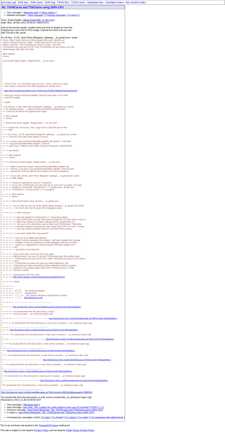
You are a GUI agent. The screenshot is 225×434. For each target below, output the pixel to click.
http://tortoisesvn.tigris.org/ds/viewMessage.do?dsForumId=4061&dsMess (47, 307)
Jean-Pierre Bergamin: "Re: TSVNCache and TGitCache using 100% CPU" (65, 410)
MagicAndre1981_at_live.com (38, 20)
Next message (35, 15)
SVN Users (36, 2)
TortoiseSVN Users (48, 425)
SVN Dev (23, 2)
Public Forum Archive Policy (80, 430)
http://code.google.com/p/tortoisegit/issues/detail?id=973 (39, 277)
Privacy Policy (41, 430)
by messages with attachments (107, 417)
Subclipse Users (114, 2)
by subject (71, 417)
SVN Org (50, 2)
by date (46, 417)
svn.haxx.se (8, 2)
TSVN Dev (63, 2)
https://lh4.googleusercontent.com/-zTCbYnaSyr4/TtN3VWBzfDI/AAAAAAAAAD (40, 91)
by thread (57, 417)
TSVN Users (78, 2)
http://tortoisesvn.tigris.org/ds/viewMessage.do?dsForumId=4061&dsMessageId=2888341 (46, 392)
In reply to (73, 15)
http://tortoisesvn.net (33, 298)
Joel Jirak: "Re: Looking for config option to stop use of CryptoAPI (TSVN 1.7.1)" (63, 407)
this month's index (136, 2)
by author (84, 417)
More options (48, 12)
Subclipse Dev (95, 2)
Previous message (55, 15)
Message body (31, 12)
